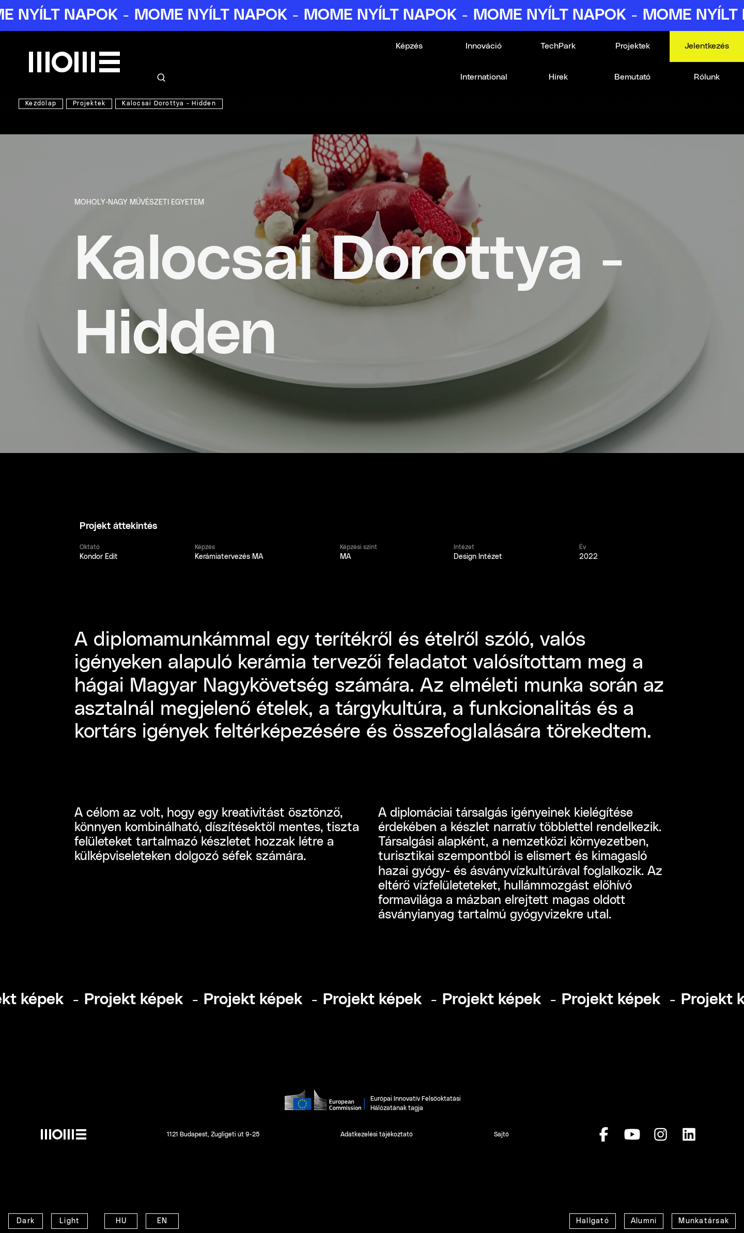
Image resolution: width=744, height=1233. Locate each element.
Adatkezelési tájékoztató (376, 1134)
